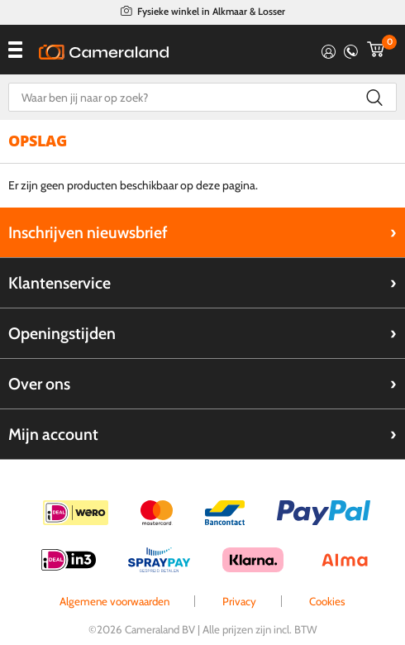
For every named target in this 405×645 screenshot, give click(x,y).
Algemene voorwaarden (114, 601)
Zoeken (374, 97)
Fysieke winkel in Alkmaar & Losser (211, 11)
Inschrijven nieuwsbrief (88, 232)
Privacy (239, 601)
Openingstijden (62, 333)
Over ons (39, 384)
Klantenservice (59, 283)
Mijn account (53, 434)
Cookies (327, 601)
